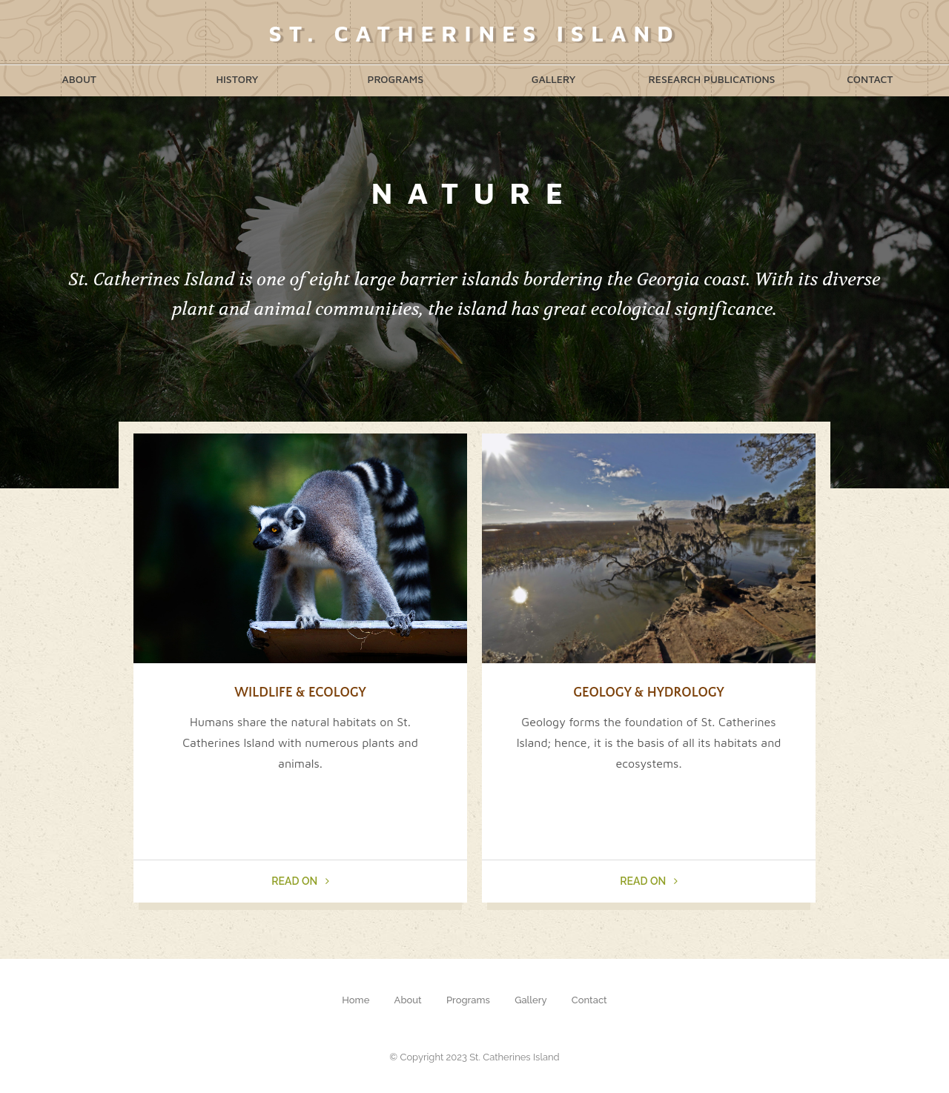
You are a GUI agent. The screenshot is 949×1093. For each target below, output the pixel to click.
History (237, 79)
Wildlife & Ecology (300, 692)
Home (355, 1000)
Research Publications (711, 79)
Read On (299, 881)
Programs (396, 79)
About (79, 79)
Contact (870, 79)
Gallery (554, 79)
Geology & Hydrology (648, 692)
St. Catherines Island (474, 33)
